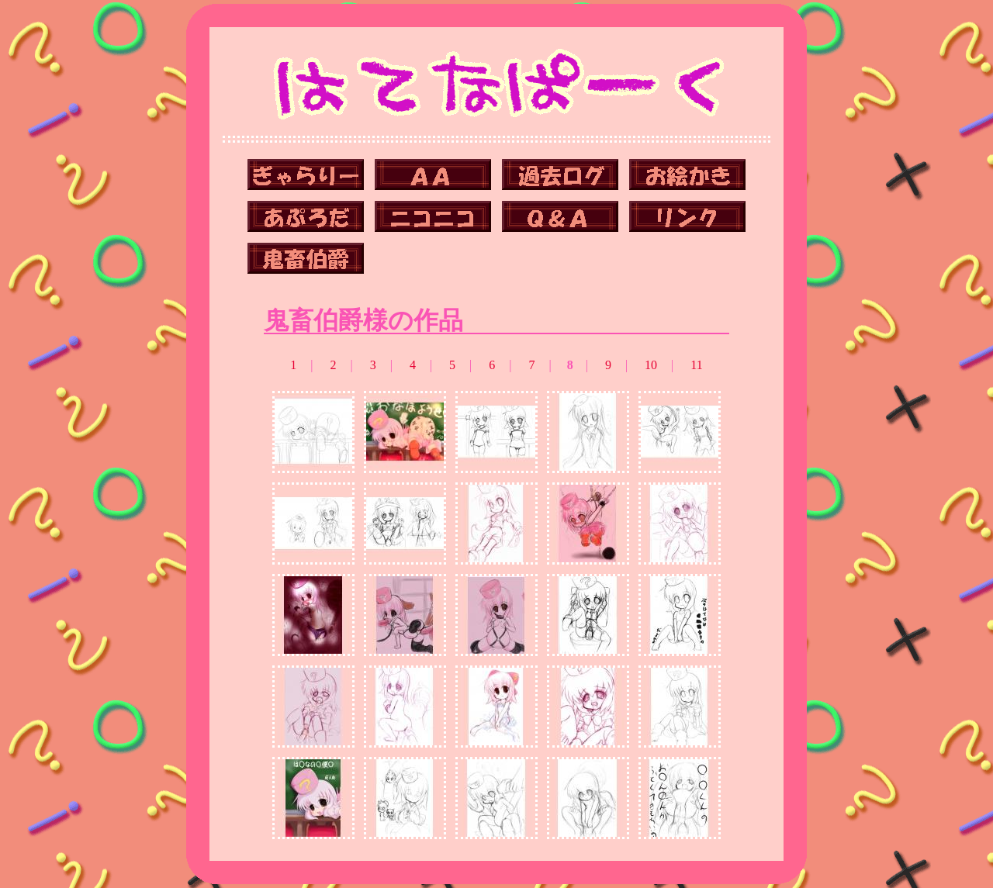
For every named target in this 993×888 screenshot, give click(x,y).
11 (696, 364)
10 (651, 364)
